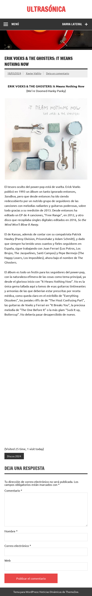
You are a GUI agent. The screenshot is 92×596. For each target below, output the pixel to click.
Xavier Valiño (33, 73)
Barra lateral (72, 24)
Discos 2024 (14, 456)
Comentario (13, 490)
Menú (15, 24)
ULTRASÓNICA (46, 9)
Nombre (11, 531)
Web (7, 560)
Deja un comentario (57, 73)
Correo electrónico (17, 545)
